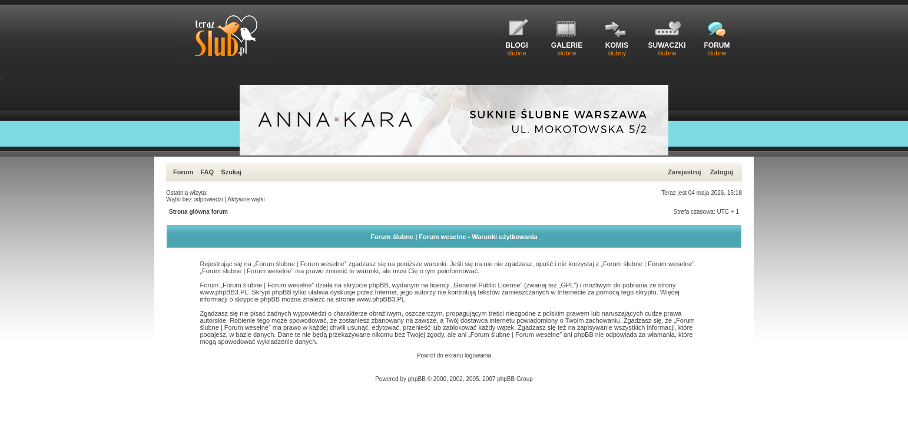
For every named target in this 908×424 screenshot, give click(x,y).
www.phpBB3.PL (224, 292)
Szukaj (231, 171)
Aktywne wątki (245, 199)
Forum (183, 171)
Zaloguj (721, 171)
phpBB (417, 379)
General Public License (486, 285)
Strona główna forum (198, 211)
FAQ (207, 171)
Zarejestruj (684, 171)
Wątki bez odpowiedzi (194, 199)
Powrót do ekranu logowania (454, 355)
